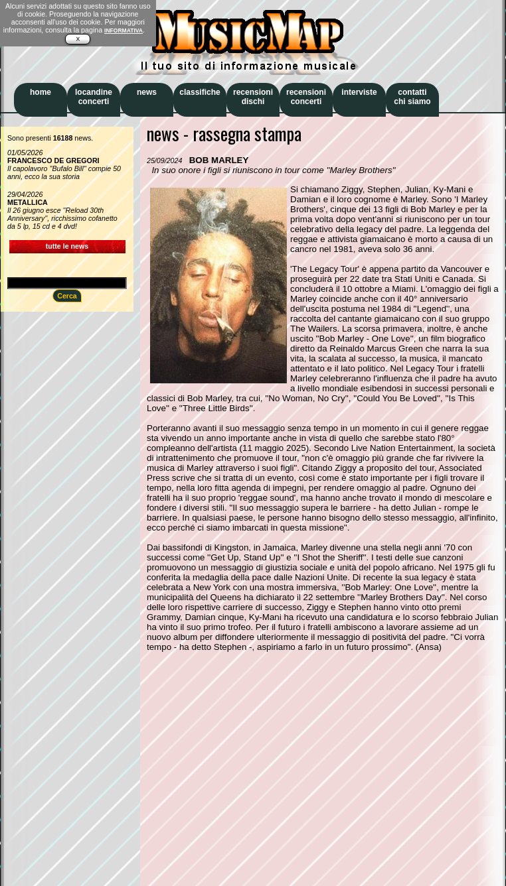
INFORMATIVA (123, 30)
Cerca (67, 296)
